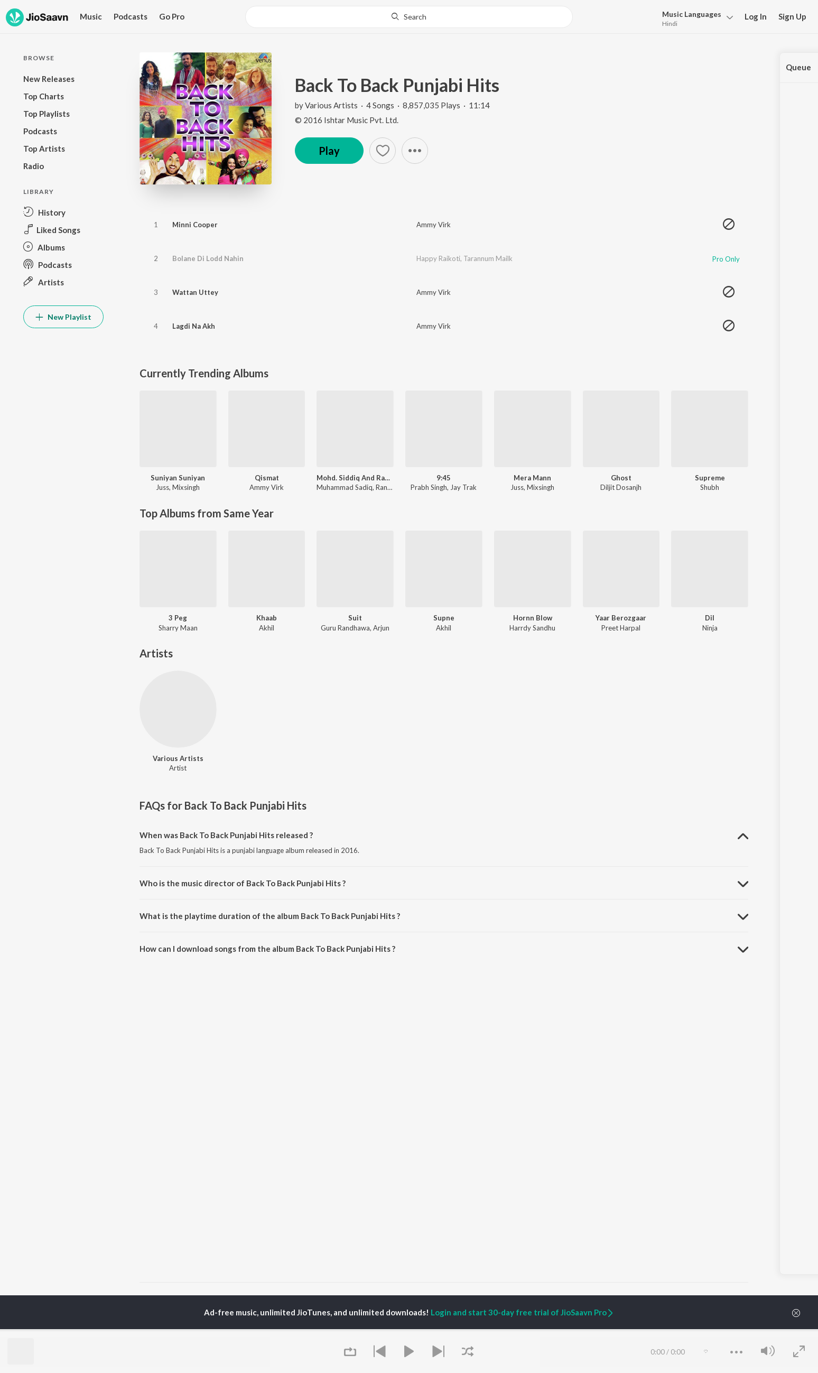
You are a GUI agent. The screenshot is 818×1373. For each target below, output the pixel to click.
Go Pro (171, 16)
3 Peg (178, 618)
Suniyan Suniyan (178, 478)
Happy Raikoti (438, 258)
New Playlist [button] (63, 316)
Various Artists (331, 105)
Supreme (710, 478)
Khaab (266, 618)
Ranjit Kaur (392, 487)
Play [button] (329, 150)
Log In (756, 16)
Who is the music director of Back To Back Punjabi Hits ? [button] (243, 883)
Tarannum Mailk (488, 258)
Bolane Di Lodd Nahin (208, 258)
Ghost (621, 478)
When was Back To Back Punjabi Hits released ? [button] (226, 835)
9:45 (443, 478)
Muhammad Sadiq (345, 487)
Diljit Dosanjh (621, 487)
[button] (694, 18)
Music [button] (91, 16)
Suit (355, 618)
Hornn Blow (532, 618)
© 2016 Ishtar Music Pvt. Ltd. (346, 120)
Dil (709, 618)
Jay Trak (463, 487)
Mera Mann (532, 478)
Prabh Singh (429, 487)
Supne (443, 618)
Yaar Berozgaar (621, 618)
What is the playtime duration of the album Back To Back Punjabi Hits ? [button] (270, 916)
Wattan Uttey (195, 292)
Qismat (267, 478)
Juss (162, 487)
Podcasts (130, 16)
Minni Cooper (195, 224)
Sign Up (792, 16)
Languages (691, 14)
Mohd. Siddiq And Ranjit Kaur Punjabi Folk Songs (355, 478)
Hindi (669, 23)
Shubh (709, 487)
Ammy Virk (433, 224)
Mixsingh (186, 487)
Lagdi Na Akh (193, 326)
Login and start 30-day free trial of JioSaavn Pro (523, 1312)
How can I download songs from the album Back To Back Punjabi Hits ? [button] (267, 948)
